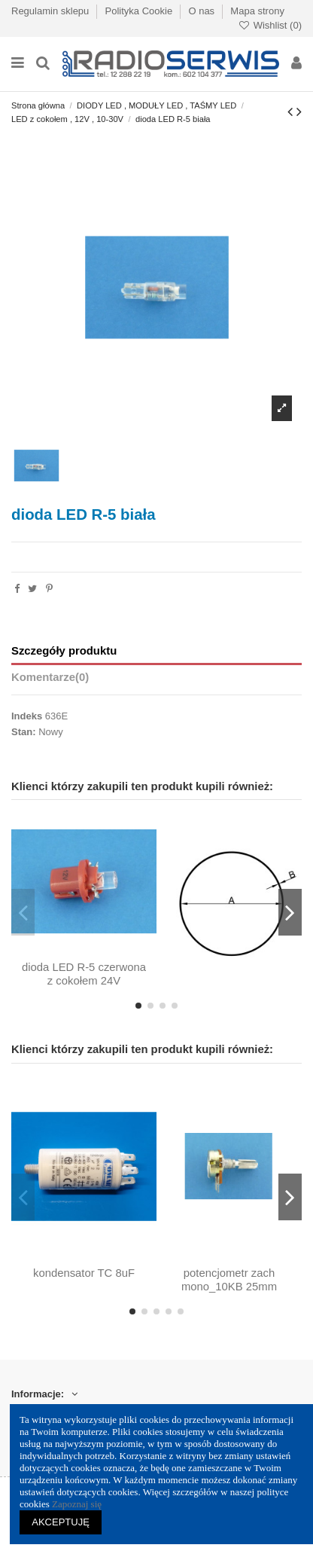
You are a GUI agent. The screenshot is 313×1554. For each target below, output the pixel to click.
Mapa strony (257, 11)
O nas (202, 11)
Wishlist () (270, 25)
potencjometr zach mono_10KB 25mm (229, 1280)
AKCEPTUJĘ (61, 1522)
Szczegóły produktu (64, 651)
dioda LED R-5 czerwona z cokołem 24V (84, 974)
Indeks (26, 716)
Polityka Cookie (140, 11)
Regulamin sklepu (51, 11)
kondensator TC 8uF (84, 1273)
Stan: (23, 731)
